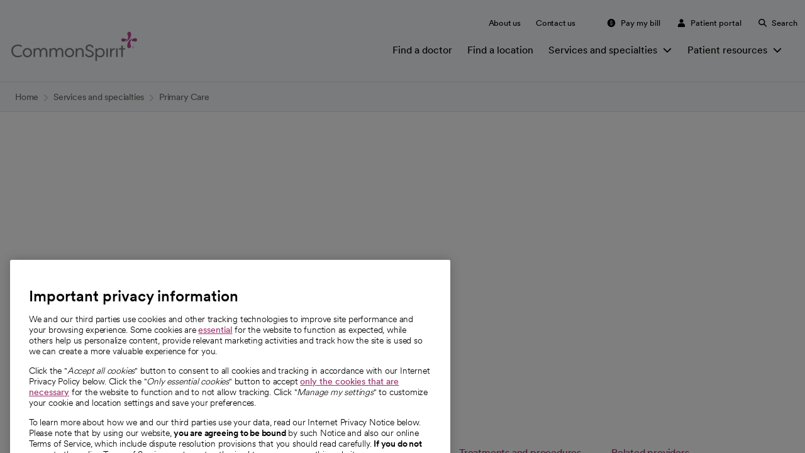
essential (215, 349)
